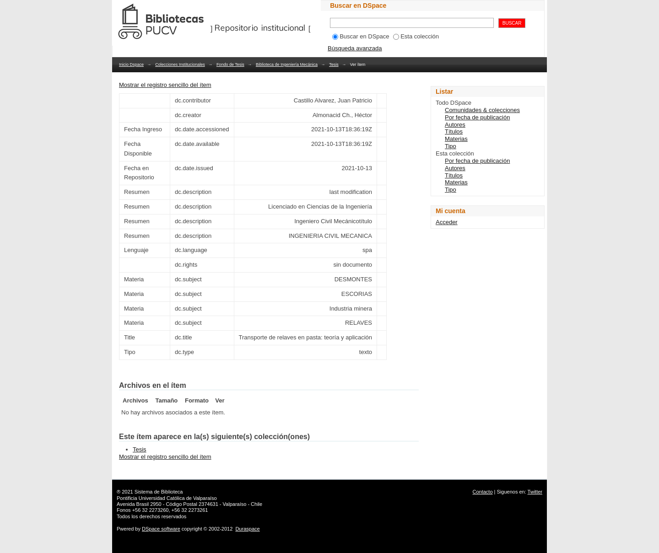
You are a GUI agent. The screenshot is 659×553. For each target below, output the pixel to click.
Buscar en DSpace (360, 36)
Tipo (450, 146)
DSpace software (161, 529)
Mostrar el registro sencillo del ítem (165, 84)
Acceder (447, 222)
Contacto (483, 491)
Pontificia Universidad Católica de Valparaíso (167, 498)
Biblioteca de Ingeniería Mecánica (287, 64)
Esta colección (416, 36)
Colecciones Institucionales (180, 64)
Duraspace (247, 529)
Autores (455, 124)
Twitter (535, 491)
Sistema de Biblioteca (159, 491)
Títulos (454, 131)
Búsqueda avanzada (355, 48)
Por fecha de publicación (477, 117)
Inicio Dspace (131, 64)
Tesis (334, 64)
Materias (456, 138)
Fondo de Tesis (230, 64)
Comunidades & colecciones (482, 110)
